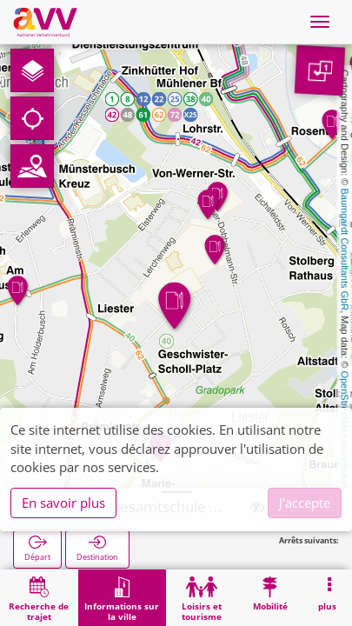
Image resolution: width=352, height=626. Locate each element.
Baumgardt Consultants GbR (345, 250)
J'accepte (304, 502)
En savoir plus (63, 502)
